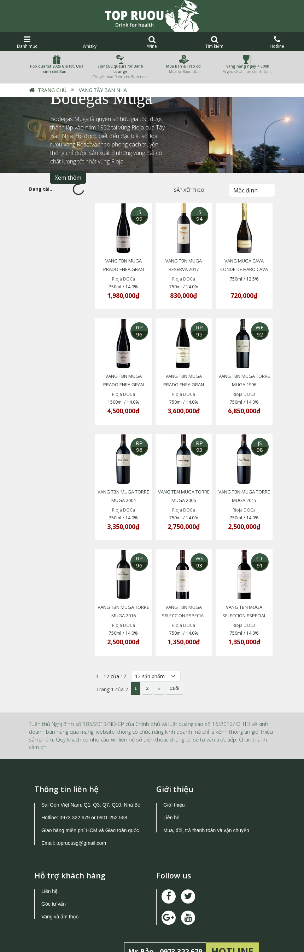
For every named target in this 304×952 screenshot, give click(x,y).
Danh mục (27, 42)
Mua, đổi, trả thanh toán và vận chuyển (206, 798)
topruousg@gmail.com (82, 811)
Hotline (277, 42)
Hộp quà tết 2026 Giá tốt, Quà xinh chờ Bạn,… (56, 69)
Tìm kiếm (214, 42)
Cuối (175, 656)
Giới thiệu (174, 773)
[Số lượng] (156, 644)
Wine (152, 42)
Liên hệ (171, 786)
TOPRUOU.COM (139, 940)
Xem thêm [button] (68, 177)
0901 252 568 (112, 786)
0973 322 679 (74, 786)
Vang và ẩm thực (59, 885)
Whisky (90, 42)
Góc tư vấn (53, 872)
